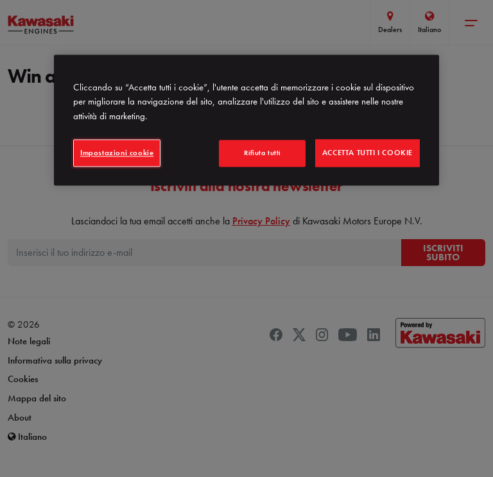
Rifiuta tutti (262, 153)
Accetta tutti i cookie (367, 153)
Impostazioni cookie (116, 153)
